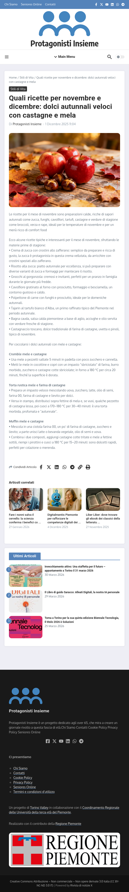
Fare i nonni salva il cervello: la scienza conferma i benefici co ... (25, 518)
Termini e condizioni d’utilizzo (34, 792)
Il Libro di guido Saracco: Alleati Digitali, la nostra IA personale (82, 592)
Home (13, 77)
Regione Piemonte (68, 823)
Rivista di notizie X (81, 885)
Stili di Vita (26, 77)
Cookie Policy (22, 778)
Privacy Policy (22, 782)
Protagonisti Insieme (64, 42)
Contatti (50, 4)
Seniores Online (31, 4)
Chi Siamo (11, 4)
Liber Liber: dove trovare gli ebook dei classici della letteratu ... (103, 518)
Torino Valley (39, 807)
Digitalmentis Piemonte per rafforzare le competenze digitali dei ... (64, 518)
